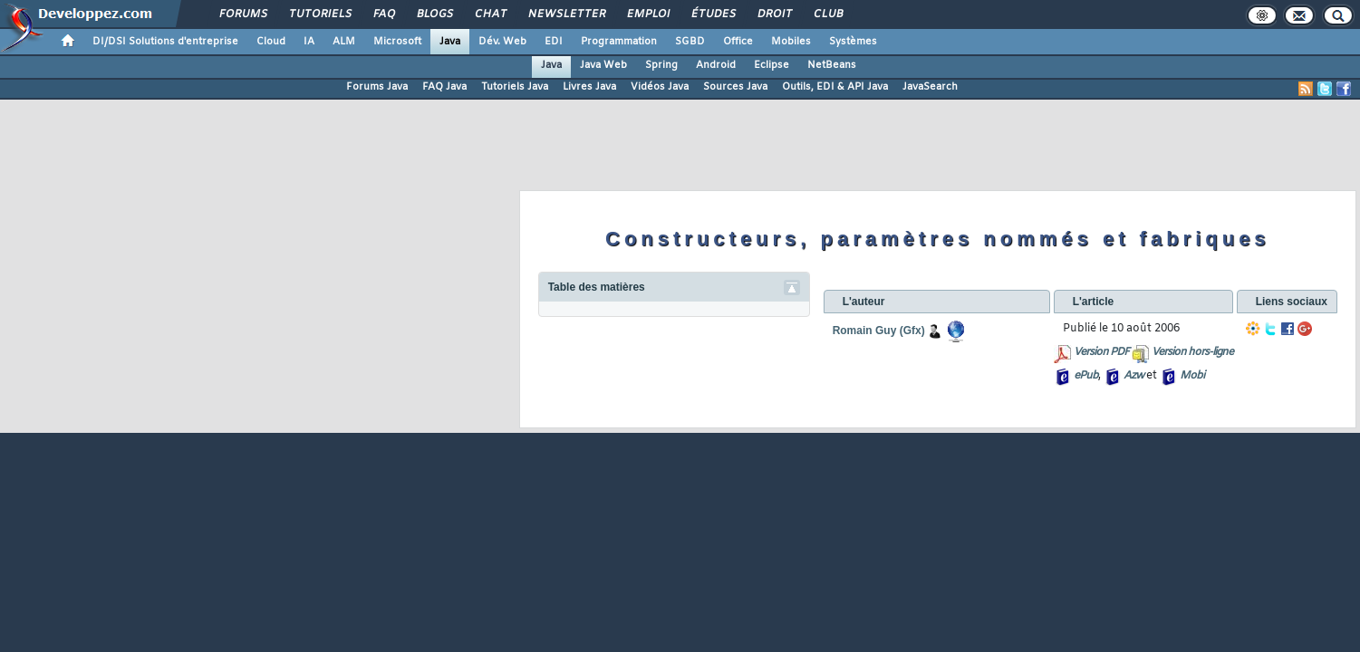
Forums (242, 14)
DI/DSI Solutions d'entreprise (165, 41)
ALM (344, 41)
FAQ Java (444, 87)
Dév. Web (502, 41)
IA (309, 41)
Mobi (1192, 376)
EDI (554, 41)
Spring (661, 65)
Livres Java (589, 87)
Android (716, 65)
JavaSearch (930, 87)
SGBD (690, 41)
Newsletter (566, 14)
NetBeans (831, 65)
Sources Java (735, 87)
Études (713, 14)
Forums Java (377, 87)
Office (738, 41)
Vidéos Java (660, 87)
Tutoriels (319, 14)
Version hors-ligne (1192, 352)
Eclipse (771, 65)
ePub (1086, 376)
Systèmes (853, 41)
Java (449, 41)
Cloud (270, 41)
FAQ (383, 14)
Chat (489, 14)
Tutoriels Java (514, 87)
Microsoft (397, 41)
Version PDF (1101, 352)
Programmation (619, 41)
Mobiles (791, 41)
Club (827, 14)
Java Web (603, 65)
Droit (774, 14)
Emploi (647, 14)
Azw (1133, 376)
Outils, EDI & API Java (835, 87)
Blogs (434, 14)
